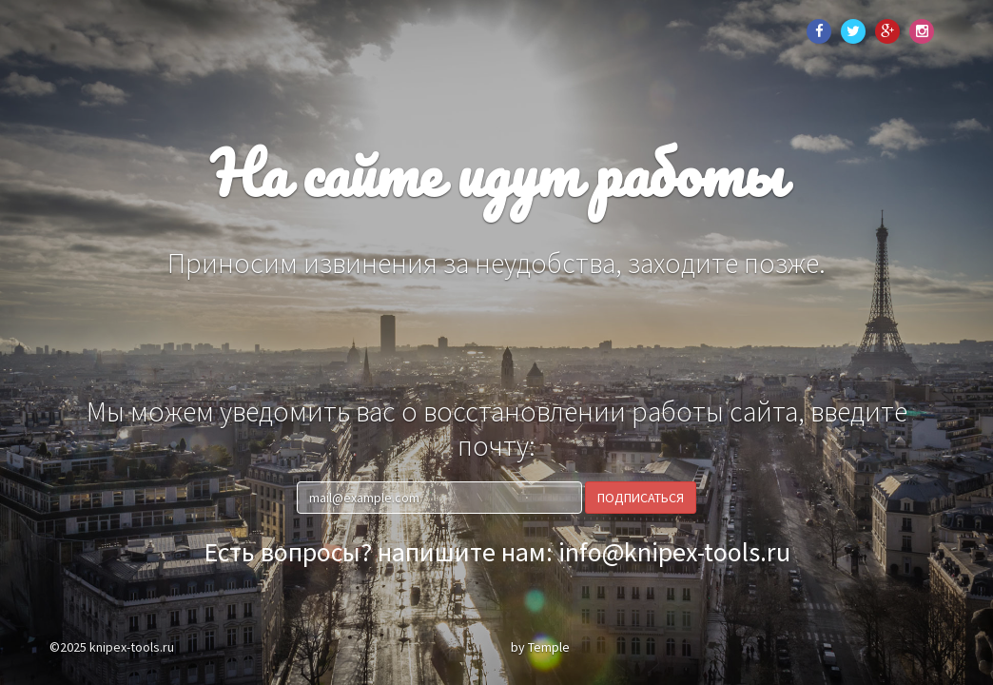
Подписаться (640, 497)
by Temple (540, 647)
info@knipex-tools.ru (674, 552)
